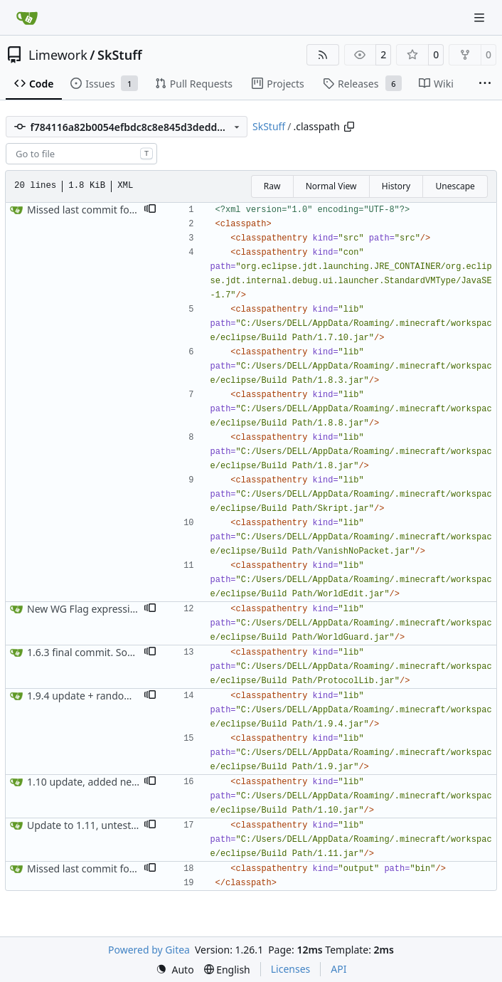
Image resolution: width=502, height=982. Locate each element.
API (338, 969)
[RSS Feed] (322, 54)
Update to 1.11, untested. (86, 825)
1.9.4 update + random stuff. (93, 695)
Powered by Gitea (149, 949)
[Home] (27, 18)
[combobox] (81, 153)
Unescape (454, 186)
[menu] (175, 969)
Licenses (291, 969)
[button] (150, 210)
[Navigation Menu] (480, 17)
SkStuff (119, 55)
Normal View (331, 186)
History (396, 186)
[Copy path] (349, 127)
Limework (57, 55)
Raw (272, 186)
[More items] (485, 84)
